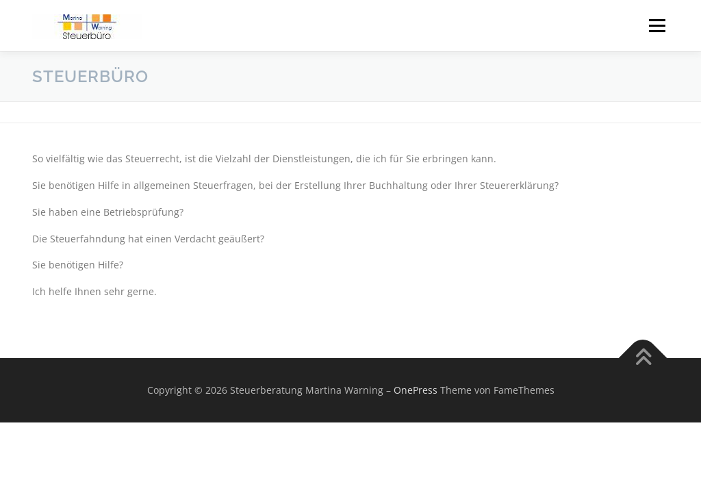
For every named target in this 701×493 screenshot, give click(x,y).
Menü (657, 25)
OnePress (415, 389)
